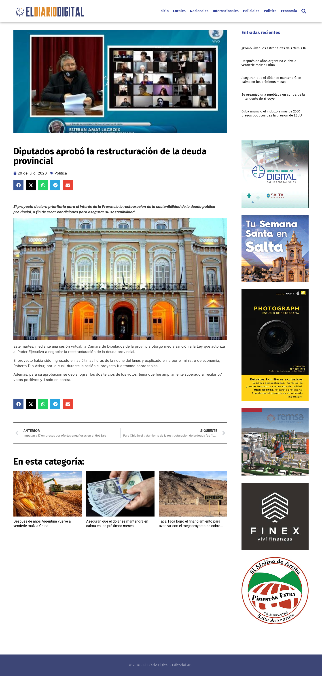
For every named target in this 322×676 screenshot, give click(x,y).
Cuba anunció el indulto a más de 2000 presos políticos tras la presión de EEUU (272, 113)
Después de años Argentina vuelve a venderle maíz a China (42, 523)
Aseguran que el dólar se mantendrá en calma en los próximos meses (117, 523)
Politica (61, 173)
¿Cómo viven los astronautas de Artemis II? (274, 48)
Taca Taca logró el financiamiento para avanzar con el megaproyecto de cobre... (191, 523)
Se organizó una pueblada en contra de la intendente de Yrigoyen (273, 97)
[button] (304, 11)
